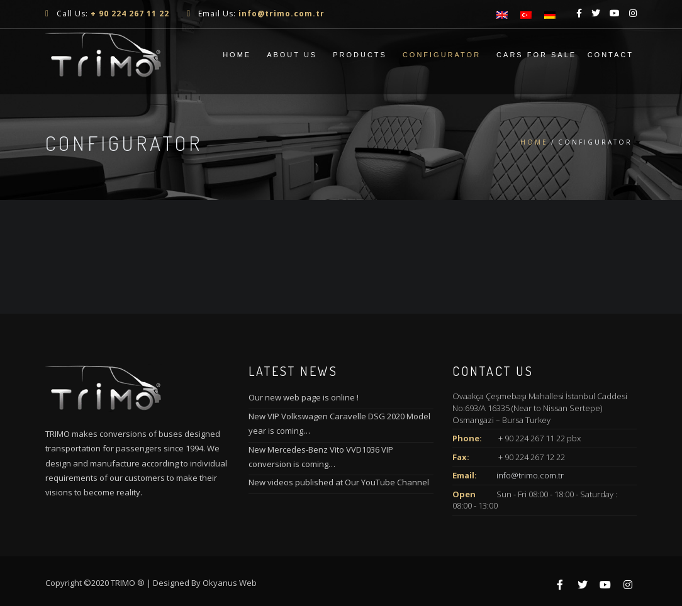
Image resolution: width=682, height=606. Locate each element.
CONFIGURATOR (442, 54)
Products (360, 54)
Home (237, 54)
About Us (292, 54)
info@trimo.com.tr (530, 475)
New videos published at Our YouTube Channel (339, 482)
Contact (611, 54)
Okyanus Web (230, 582)
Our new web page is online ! (304, 397)
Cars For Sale (536, 54)
